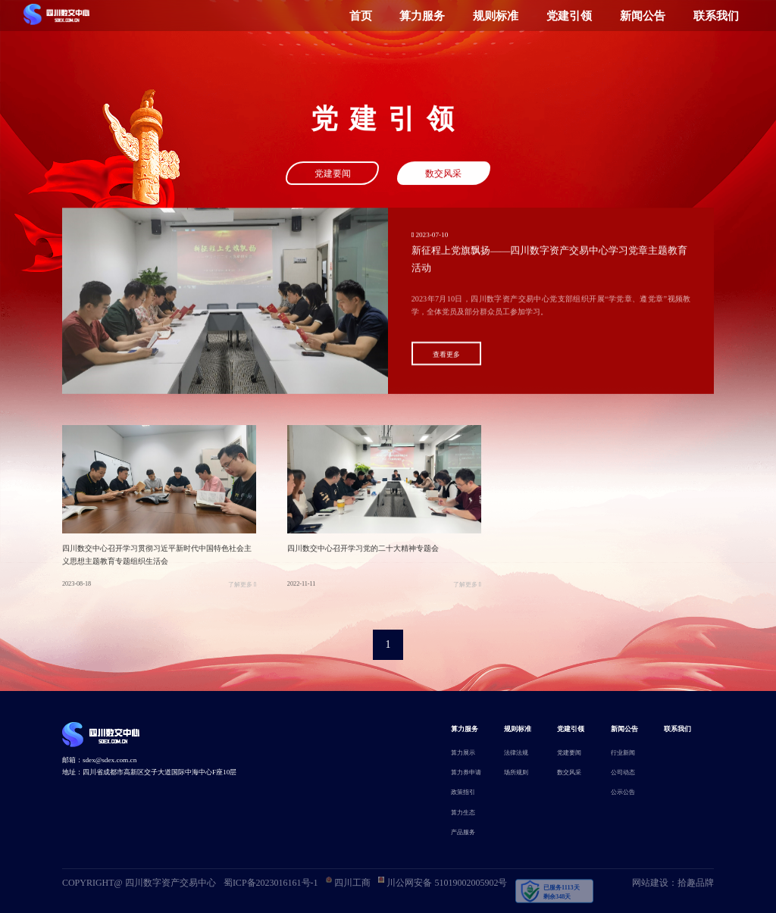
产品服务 (463, 832)
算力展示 (463, 752)
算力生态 (463, 812)
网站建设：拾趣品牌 (673, 882)
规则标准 (495, 16)
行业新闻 (623, 752)
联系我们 (716, 16)
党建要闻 (332, 175)
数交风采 (443, 175)
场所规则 (516, 772)
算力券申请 (466, 772)
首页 (360, 16)
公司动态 (623, 772)
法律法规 (516, 752)
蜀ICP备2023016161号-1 (271, 882)
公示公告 (623, 792)
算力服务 (422, 16)
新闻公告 (642, 16)
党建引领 (569, 16)
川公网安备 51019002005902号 (442, 882)
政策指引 (463, 792)
